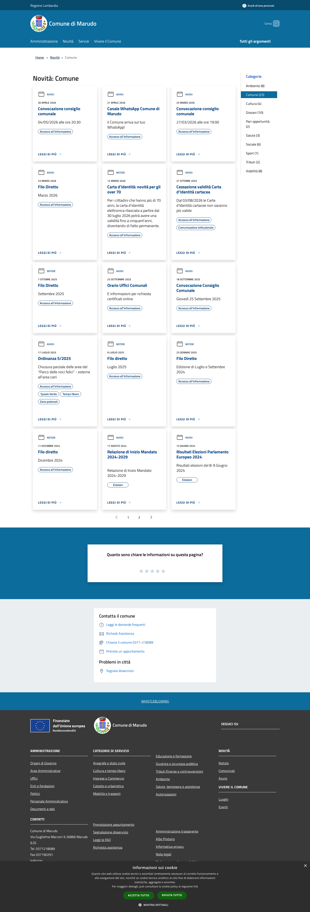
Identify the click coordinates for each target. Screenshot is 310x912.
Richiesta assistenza (107, 847)
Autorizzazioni (166, 794)
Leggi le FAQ (102, 839)
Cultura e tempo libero (109, 770)
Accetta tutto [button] (138, 895)
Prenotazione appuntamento (113, 824)
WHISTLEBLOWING (155, 701)
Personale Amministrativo (49, 801)
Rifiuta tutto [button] (172, 895)
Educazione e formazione (174, 756)
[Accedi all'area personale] (258, 6)
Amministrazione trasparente (177, 831)
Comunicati (227, 770)
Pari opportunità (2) (258, 124)
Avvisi (46, 94)
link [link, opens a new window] (196, 886)
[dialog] (155, 886)
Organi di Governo (43, 763)
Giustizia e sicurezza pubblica (177, 763)
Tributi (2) (253, 162)
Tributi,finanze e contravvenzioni (179, 771)
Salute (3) (253, 135)
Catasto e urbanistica (108, 785)
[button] (155, 905)
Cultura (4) (253, 103)
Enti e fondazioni (42, 785)
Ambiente (163, 779)
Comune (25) (255, 94)
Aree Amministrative (45, 770)
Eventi (223, 806)
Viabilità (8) (254, 171)
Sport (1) (252, 153)
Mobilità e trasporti (107, 793)
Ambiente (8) (255, 85)
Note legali (163, 854)
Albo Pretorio (165, 838)
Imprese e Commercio (108, 778)
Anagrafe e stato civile (109, 763)
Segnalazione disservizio (110, 832)
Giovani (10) (254, 112)
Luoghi (223, 799)
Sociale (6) (253, 144)
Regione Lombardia (44, 5)
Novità (55, 57)
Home (39, 57)
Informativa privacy (170, 846)
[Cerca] (275, 23)
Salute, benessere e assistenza (178, 786)
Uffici (34, 778)
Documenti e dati (42, 808)
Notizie (116, 173)
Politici (35, 793)
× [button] (305, 866)
